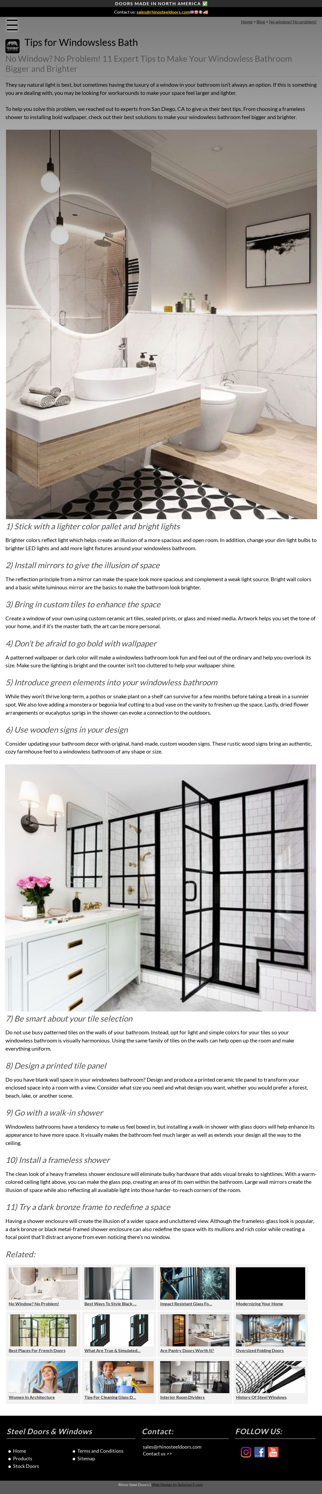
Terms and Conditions (100, 1451)
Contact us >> (157, 1453)
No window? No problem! (293, 21)
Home (246, 21)
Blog (261, 21)
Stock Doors (26, 1466)
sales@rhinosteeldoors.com (163, 11)
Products (22, 1458)
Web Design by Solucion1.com (177, 1484)
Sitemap (86, 1458)
